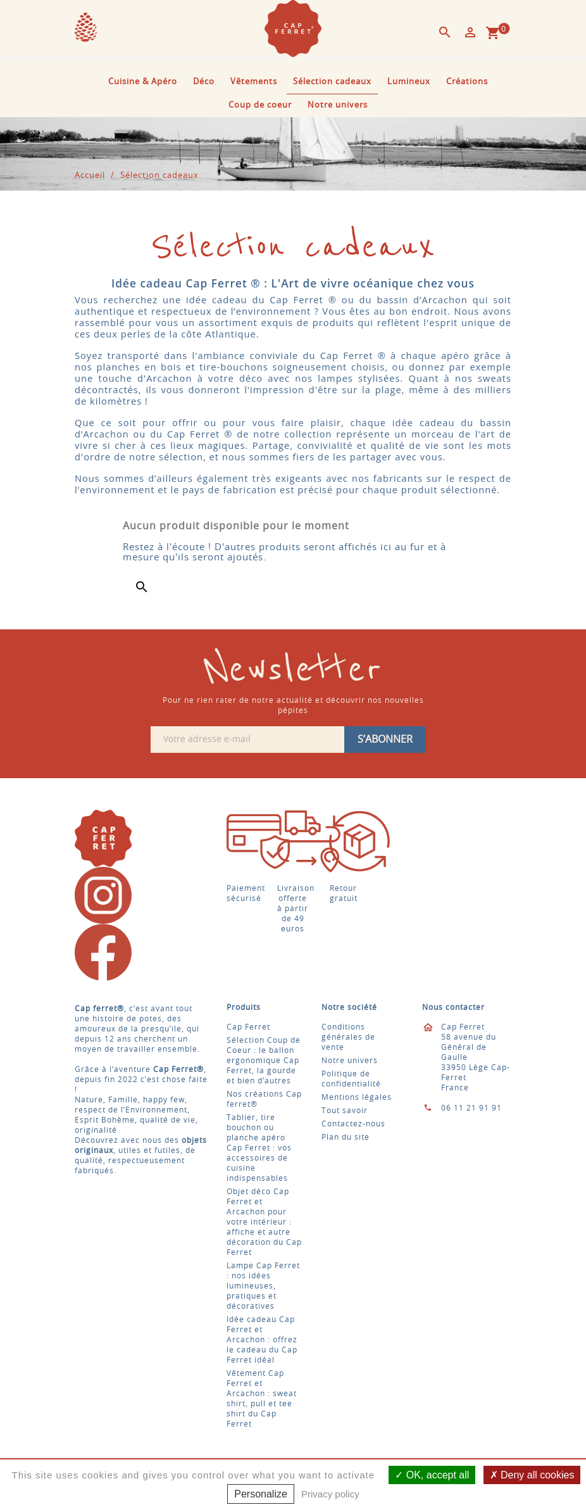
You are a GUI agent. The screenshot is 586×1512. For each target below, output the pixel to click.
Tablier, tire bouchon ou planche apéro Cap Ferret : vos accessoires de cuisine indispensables (259, 1148)
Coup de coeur (260, 105)
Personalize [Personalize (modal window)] (260, 1494)
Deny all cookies (532, 1475)
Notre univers (338, 105)
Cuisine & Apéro (142, 82)
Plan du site (345, 1137)
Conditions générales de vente (348, 1037)
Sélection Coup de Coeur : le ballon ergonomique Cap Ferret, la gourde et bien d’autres (264, 1060)
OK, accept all (432, 1475)
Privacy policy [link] (330, 1494)
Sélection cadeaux (332, 82)
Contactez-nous (353, 1124)
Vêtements (253, 82)
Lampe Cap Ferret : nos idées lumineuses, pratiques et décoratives (263, 1286)
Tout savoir (344, 1110)
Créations (467, 82)
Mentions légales (356, 1097)
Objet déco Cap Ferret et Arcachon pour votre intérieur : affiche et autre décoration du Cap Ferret (264, 1222)
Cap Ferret (248, 1027)
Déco (204, 82)
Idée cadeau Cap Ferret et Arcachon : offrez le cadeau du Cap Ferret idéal (262, 1340)
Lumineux (408, 82)
